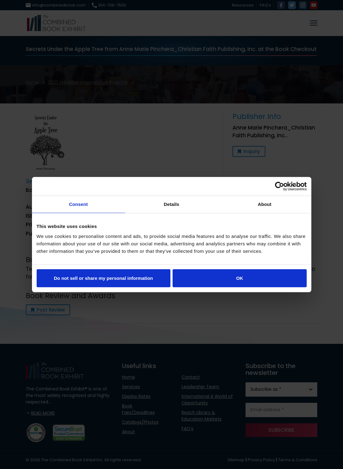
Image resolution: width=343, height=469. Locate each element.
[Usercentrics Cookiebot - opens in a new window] (279, 186)
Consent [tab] (78, 204)
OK (239, 277)
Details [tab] (171, 204)
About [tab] (265, 204)
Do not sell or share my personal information (103, 277)
